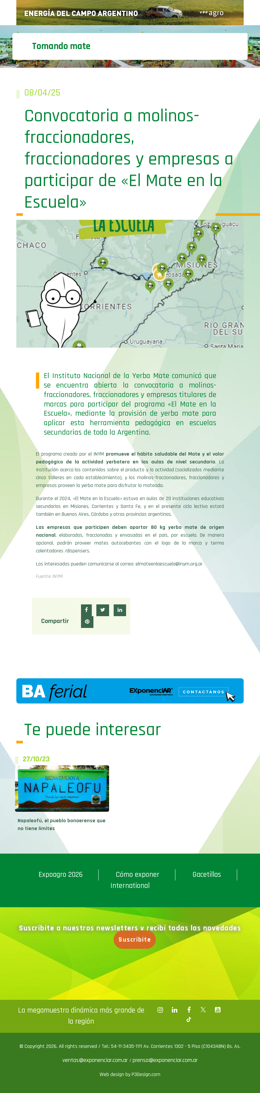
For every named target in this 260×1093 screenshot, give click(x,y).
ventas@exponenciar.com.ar (95, 1060)
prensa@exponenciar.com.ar (165, 1060)
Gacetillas (206, 874)
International (130, 886)
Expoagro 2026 (61, 874)
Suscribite (135, 939)
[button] (86, 610)
